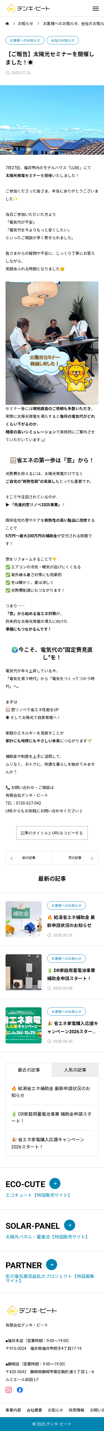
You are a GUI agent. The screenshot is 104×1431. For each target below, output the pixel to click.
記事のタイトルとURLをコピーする (52, 833)
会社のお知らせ (62, 41)
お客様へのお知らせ (25, 41)
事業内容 (13, 1410)
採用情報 (76, 1410)
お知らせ (55, 1410)
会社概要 (34, 1410)
